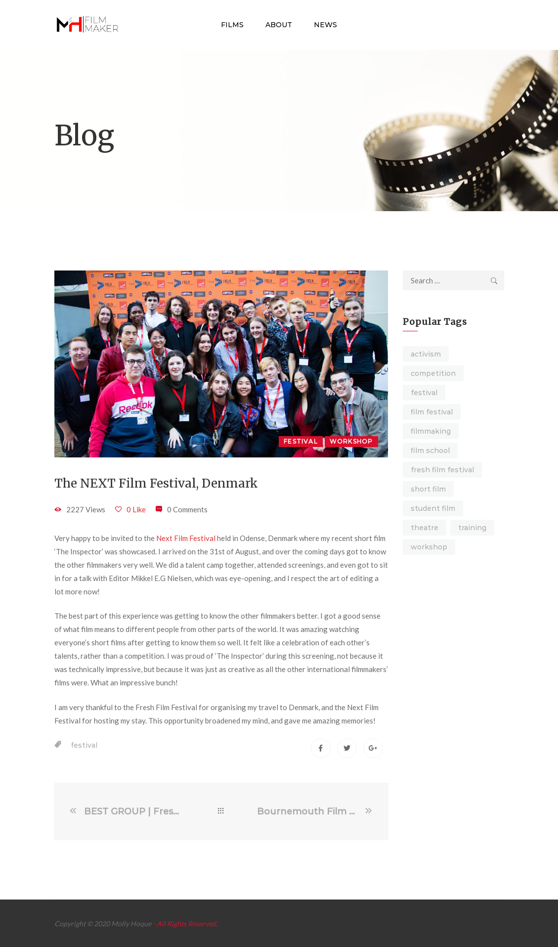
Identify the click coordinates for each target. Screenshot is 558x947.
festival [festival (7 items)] (424, 392)
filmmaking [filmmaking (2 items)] (431, 431)
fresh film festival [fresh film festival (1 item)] (442, 469)
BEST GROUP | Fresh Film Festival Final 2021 (134, 811)
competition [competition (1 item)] (433, 373)
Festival (301, 441)
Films (232, 24)
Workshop (351, 441)
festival (84, 745)
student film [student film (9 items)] (433, 508)
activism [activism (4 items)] (426, 354)
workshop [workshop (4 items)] (429, 546)
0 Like (136, 509)
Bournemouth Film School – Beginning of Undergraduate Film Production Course (310, 811)
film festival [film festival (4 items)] (432, 411)
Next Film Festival (185, 538)
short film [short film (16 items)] (428, 489)
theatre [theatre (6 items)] (424, 527)
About (278, 24)
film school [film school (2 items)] (430, 450)
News (325, 24)
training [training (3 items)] (472, 527)
